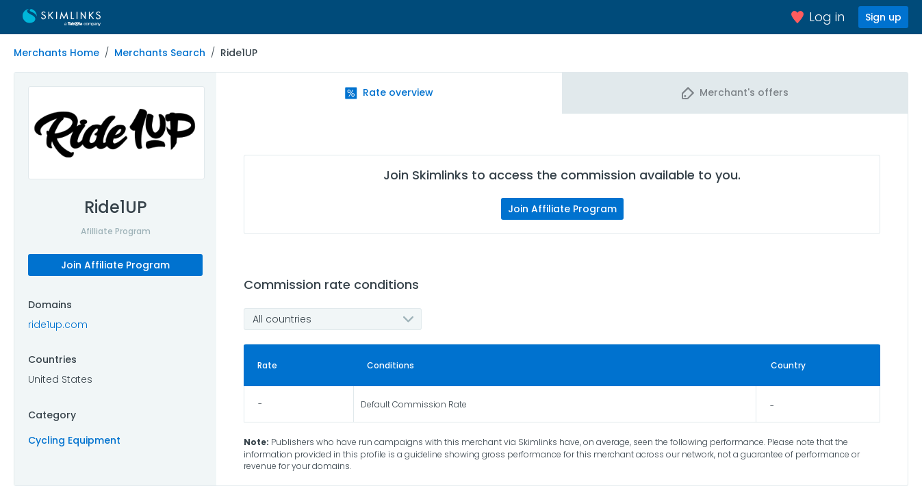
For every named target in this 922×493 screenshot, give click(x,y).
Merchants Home (56, 53)
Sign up (883, 17)
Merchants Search (159, 53)
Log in (818, 17)
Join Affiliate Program (115, 265)
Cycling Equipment (74, 440)
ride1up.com (58, 324)
